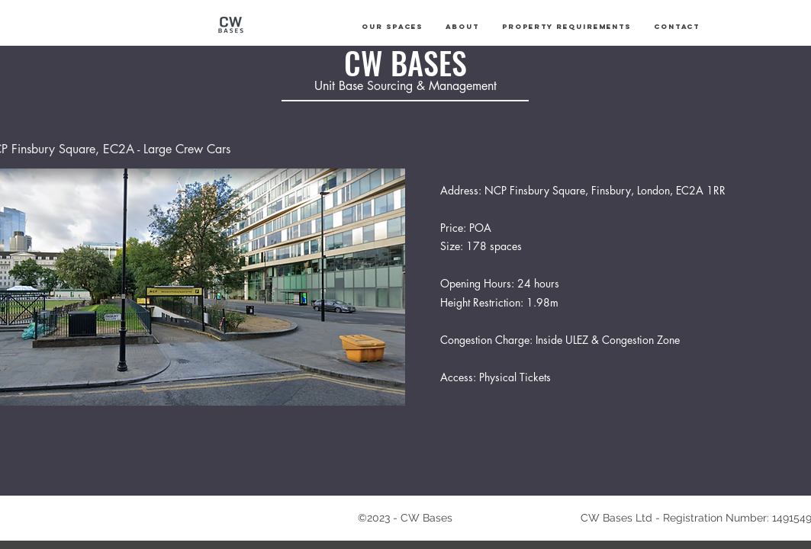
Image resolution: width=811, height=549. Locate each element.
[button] (392, 26)
